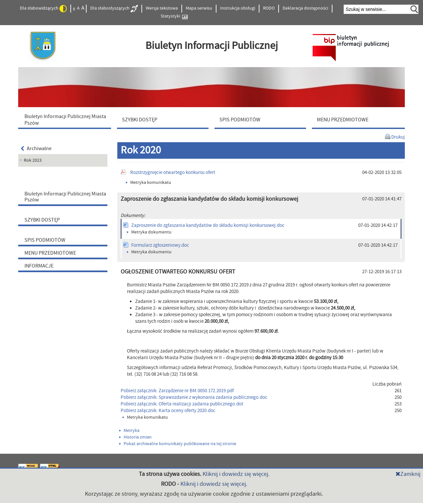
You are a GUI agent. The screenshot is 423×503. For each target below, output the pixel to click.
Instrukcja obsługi (237, 8)
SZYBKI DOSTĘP (42, 220)
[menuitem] (66, 119)
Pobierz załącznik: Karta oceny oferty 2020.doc (168, 410)
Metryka (129, 431)
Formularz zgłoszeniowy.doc (160, 245)
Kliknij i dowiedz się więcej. (236, 474)
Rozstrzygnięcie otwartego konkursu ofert (172, 172)
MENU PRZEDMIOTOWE (50, 253)
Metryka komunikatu (148, 183)
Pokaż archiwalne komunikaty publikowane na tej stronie (177, 444)
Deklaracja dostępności (305, 8)
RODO (269, 8)
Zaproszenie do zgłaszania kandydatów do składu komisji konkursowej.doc (208, 225)
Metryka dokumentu (149, 232)
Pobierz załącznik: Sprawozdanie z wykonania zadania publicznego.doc (194, 397)
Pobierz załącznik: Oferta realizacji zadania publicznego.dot (182, 404)
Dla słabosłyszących (114, 8)
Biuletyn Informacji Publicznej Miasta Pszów (65, 196)
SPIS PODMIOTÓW (44, 240)
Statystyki (174, 16)
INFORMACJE (39, 266)
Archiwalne (36, 148)
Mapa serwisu (199, 8)
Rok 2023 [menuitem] (33, 160)
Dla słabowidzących (43, 8)
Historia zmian (135, 437)
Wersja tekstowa (162, 8)
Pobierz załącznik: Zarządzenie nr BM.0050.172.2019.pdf (177, 391)
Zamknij (408, 474)
